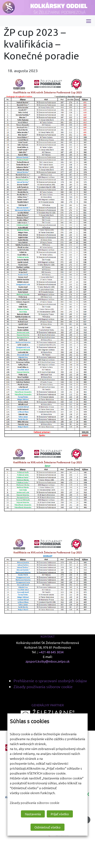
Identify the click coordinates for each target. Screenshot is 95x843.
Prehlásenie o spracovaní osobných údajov (50, 680)
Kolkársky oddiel (58, 6)
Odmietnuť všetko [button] (47, 827)
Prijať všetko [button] (60, 814)
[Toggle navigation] (88, 20)
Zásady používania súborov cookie (43, 686)
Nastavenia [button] (33, 814)
